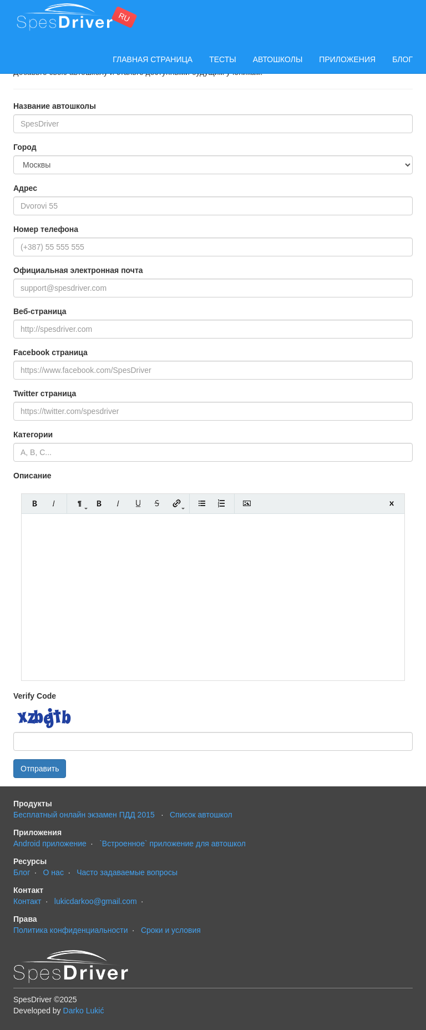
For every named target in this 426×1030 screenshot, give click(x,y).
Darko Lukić (83, 1010)
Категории (33, 434)
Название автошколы (54, 106)
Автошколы (278, 59)
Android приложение (50, 843)
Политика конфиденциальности (70, 930)
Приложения (347, 59)
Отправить (40, 768)
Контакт (27, 901)
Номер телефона (45, 229)
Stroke (157, 503)
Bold (34, 503)
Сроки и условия (171, 930)
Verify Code (34, 695)
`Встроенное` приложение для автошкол (172, 843)
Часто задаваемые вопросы (127, 872)
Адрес (25, 188)
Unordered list (202, 503)
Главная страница (152, 59)
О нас (53, 872)
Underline (138, 503)
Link (176, 503)
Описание (32, 475)
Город (25, 147)
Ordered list (221, 503)
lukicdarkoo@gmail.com (95, 901)
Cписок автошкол (201, 814)
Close (391, 503)
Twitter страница (44, 393)
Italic (54, 503)
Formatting (79, 503)
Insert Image (247, 503)
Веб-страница (40, 311)
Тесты (222, 59)
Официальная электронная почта (78, 270)
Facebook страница (50, 352)
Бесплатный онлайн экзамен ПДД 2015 (84, 814)
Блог (402, 59)
